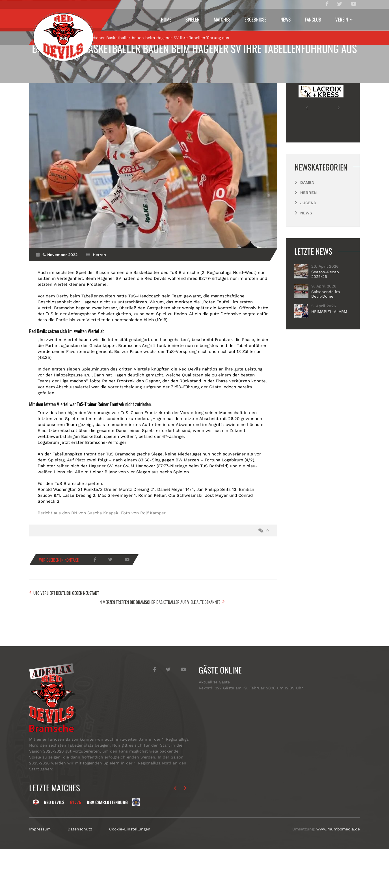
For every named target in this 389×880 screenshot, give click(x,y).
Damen (307, 220)
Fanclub (313, 19)
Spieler (192, 19)
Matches (222, 19)
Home (166, 19)
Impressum (40, 860)
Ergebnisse (255, 19)
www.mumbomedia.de (338, 860)
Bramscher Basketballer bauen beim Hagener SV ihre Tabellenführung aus (194, 48)
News (285, 19)
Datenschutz (80, 860)
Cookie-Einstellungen (129, 860)
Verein (341, 19)
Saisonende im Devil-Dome (325, 332)
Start (45, 75)
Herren (67, 75)
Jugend (308, 241)
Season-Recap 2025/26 (325, 312)
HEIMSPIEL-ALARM (329, 350)
